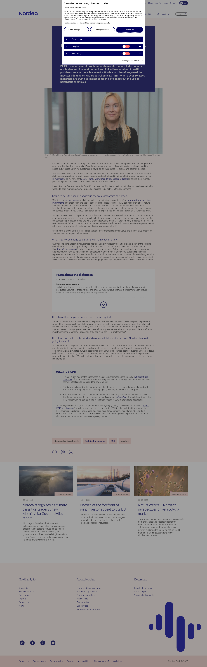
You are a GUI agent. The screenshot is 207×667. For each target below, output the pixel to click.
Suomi (84, 8)
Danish (66, 8)
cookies (80, 23)
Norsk (72, 8)
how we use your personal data (98, 23)
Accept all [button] (130, 30)
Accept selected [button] (102, 30)
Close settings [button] (74, 30)
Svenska (78, 8)
